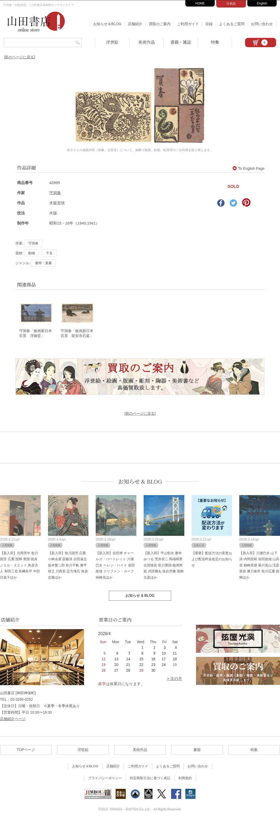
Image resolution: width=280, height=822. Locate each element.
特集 (215, 42)
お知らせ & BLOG (140, 482)
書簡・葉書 (43, 263)
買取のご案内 (160, 24)
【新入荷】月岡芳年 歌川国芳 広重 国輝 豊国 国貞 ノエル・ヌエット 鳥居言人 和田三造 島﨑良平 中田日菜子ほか (20, 565)
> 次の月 (174, 679)
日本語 (231, 3)
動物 (31, 253)
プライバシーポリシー (105, 779)
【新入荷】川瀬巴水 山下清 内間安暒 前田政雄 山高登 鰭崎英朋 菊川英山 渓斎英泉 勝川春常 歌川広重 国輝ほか (259, 565)
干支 (49, 253)
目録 (209, 24)
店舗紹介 (135, 24)
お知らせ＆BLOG (107, 24)
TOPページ (26, 750)
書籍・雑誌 (180, 42)
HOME (200, 3)
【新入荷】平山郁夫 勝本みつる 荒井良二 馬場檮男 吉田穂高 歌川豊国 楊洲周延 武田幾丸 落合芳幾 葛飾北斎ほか (164, 565)
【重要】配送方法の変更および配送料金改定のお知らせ (212, 559)
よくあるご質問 (231, 24)
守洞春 (55, 193)
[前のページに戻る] (19, 57)
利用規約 (185, 779)
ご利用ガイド (188, 24)
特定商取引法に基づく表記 (150, 779)
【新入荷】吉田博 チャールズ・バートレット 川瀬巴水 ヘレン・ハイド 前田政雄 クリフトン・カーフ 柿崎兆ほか (115, 565)
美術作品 (146, 42)
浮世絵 (112, 42)
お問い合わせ (262, 24)
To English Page (248, 168)
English (262, 3)
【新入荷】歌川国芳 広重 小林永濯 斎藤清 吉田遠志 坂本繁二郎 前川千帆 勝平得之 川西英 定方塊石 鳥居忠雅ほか (68, 565)
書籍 (197, 750)
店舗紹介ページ (12, 719)
